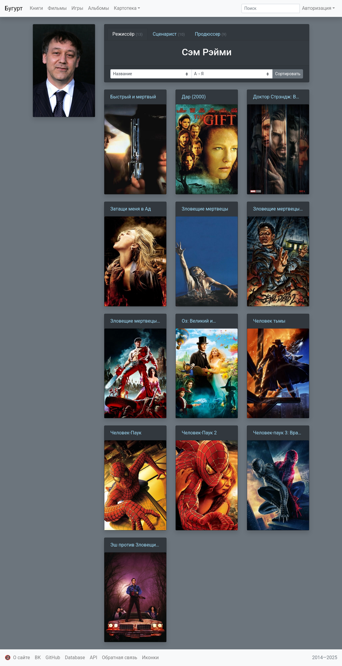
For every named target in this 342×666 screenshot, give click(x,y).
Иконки (150, 657)
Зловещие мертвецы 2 (276, 209)
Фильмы (57, 8)
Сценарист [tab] (169, 34)
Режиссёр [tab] (127, 34)
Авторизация (316, 8)
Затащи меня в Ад (130, 209)
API (93, 657)
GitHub (53, 657)
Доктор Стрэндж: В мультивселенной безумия (274, 97)
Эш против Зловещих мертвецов (134, 545)
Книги (36, 8)
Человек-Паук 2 (199, 433)
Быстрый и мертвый (133, 97)
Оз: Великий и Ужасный (197, 321)
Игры (77, 8)
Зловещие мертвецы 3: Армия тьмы (133, 321)
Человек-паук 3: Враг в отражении (276, 433)
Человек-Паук (126, 433)
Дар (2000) (194, 97)
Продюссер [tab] (210, 34)
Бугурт (14, 8)
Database (75, 657)
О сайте (21, 657)
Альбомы (98, 8)
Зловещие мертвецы (205, 209)
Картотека (125, 8)
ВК (38, 657)
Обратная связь (119, 657)
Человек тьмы (269, 321)
